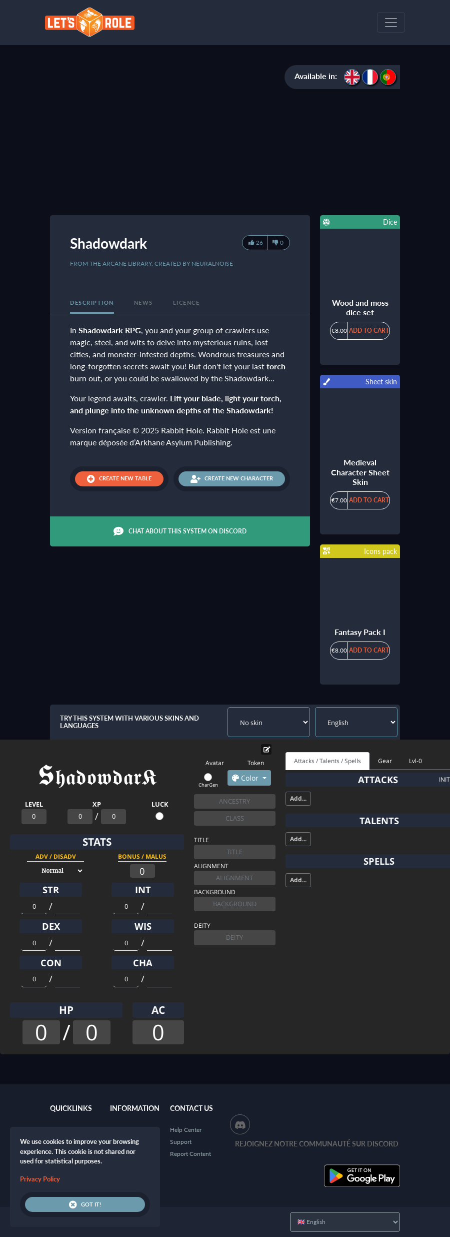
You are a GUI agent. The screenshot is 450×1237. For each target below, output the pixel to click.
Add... (298, 798)
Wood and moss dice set (360, 307)
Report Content (190, 1153)
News (143, 302)
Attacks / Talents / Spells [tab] (327, 761)
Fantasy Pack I (360, 632)
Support (181, 1141)
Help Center (186, 1129)
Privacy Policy (40, 1179)
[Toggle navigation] (391, 23)
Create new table (119, 479)
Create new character (231, 479)
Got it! (85, 1204)
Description (92, 302)
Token (256, 763)
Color (246, 778)
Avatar (215, 763)
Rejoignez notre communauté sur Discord (316, 1143)
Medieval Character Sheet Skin (360, 471)
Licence (186, 302)
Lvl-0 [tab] (415, 761)
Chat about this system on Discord (180, 531)
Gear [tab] (385, 761)
